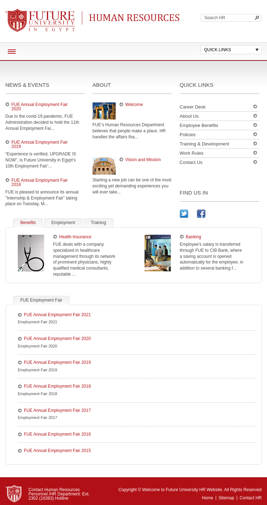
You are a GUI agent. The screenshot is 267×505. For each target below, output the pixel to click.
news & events (27, 85)
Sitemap (226, 497)
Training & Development (204, 144)
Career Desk (193, 107)
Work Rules (192, 153)
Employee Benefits (199, 125)
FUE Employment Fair (41, 300)
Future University (31, 12)
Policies (188, 134)
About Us (189, 116)
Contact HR (251, 497)
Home (207, 497)
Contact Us (191, 162)
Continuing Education (136, 17)
